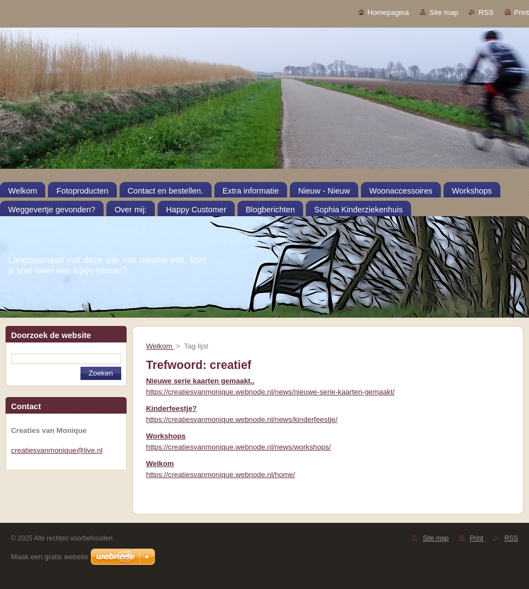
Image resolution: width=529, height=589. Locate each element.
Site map (443, 12)
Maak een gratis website (49, 557)
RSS (485, 12)
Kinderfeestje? (171, 408)
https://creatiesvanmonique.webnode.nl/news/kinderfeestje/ (241, 419)
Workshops (166, 436)
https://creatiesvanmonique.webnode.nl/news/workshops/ (238, 447)
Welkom (160, 346)
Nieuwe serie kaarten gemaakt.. (200, 381)
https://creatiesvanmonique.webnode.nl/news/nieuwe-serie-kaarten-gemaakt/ (270, 392)
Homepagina (388, 12)
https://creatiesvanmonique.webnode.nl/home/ (220, 474)
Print (521, 12)
